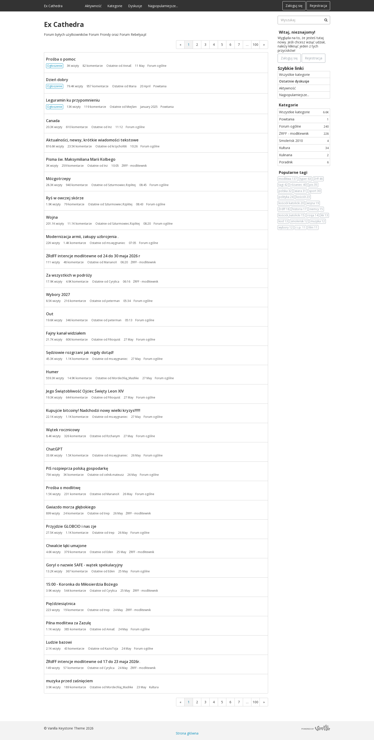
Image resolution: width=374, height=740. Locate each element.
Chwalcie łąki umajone (66, 545)
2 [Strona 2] (197, 44)
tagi (283, 185)
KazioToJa (111, 649)
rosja (312, 215)
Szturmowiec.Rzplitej (122, 185)
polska (285, 191)
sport (314, 191)
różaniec (298, 185)
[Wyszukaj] (326, 20)
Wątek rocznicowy (63, 429)
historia (299, 209)
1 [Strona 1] (189, 44)
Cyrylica (114, 281)
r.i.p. (301, 227)
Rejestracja (318, 5)
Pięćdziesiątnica (60, 603)
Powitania (304, 119)
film (312, 227)
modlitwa (288, 179)
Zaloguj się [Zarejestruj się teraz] (289, 58)
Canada (53, 120)
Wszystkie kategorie (294, 74)
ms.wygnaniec (115, 243)
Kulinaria (304, 155)
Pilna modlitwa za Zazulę (68, 623)
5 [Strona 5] (222, 44)
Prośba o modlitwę (63, 487)
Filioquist (114, 339)
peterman (113, 301)
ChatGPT (54, 449)
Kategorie (114, 6)
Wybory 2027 (58, 294)
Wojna (52, 217)
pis (313, 185)
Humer (52, 371)
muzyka (318, 221)
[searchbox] (304, 20)
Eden (109, 552)
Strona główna (187, 733)
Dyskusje (135, 6)
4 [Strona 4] (214, 44)
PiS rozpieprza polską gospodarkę (77, 468)
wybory (286, 227)
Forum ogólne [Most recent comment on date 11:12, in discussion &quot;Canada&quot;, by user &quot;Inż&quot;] (135, 127)
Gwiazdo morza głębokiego (71, 507)
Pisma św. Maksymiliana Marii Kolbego (80, 159)
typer (305, 179)
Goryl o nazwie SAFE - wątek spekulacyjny (84, 565)
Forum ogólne (304, 126)
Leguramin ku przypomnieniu (73, 100)
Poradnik (304, 162)
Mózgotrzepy (58, 178)
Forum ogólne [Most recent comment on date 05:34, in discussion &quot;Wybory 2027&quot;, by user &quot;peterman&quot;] (143, 301)
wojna (313, 203)
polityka (286, 197)
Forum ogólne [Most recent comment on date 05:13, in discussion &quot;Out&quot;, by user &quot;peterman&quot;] (144, 320)
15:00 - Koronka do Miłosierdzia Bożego (82, 584)
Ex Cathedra (53, 6)
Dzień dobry (57, 79)
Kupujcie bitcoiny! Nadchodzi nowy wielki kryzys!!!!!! (93, 410)
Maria (132, 86)
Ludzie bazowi (59, 642)
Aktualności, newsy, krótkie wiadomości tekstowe (92, 140)
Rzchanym (113, 436)
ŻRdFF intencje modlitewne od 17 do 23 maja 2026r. (93, 661)
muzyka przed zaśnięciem (69, 680)
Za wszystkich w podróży (69, 275)
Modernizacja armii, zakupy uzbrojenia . (82, 236)
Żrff (318, 179)
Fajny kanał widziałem (66, 333)
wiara (300, 191)
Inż (110, 127)
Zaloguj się (294, 5)
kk (324, 215)
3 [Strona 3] (205, 44)
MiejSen (131, 107)
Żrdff (284, 209)
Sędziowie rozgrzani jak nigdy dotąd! (80, 352)
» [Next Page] (264, 44)
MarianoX (110, 262)
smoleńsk (299, 221)
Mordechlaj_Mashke (125, 378)
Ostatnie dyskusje (294, 81)
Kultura (304, 147)
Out (49, 313)
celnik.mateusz (114, 475)
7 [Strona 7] (239, 44)
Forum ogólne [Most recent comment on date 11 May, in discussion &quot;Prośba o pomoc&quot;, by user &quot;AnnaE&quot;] (156, 66)
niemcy (316, 209)
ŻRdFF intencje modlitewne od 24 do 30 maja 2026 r (93, 256)
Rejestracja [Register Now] (313, 58)
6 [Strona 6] (230, 44)
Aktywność (93, 6)
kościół (303, 197)
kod (283, 221)
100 (255, 44)
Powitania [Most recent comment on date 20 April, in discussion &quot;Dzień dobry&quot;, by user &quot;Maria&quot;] (159, 86)
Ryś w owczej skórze (65, 198)
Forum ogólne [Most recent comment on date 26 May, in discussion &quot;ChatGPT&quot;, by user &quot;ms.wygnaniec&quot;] (153, 455)
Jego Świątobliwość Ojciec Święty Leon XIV (85, 391)
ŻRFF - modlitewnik (304, 133)
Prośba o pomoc (61, 59)
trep (107, 513)
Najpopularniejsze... (163, 6)
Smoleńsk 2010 (304, 140)
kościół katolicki (291, 203)
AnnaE (127, 66)
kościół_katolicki (291, 215)
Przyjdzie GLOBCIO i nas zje (71, 526)
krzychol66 (119, 146)
